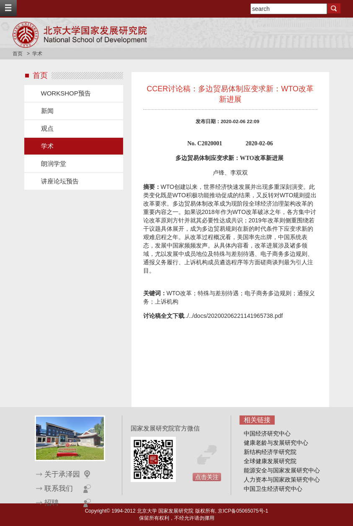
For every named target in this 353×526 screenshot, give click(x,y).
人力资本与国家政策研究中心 (282, 479)
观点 (47, 128)
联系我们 (58, 488)
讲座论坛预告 (60, 181)
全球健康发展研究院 (270, 461)
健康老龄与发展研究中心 (276, 442)
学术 (47, 146)
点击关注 (207, 477)
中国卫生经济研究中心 (273, 488)
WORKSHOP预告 (66, 93)
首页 (18, 54)
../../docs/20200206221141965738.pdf (233, 315)
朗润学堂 (53, 163)
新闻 (47, 110)
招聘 (51, 503)
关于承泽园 (62, 474)
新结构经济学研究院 (270, 452)
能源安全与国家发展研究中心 (282, 470)
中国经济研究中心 (267, 433)
